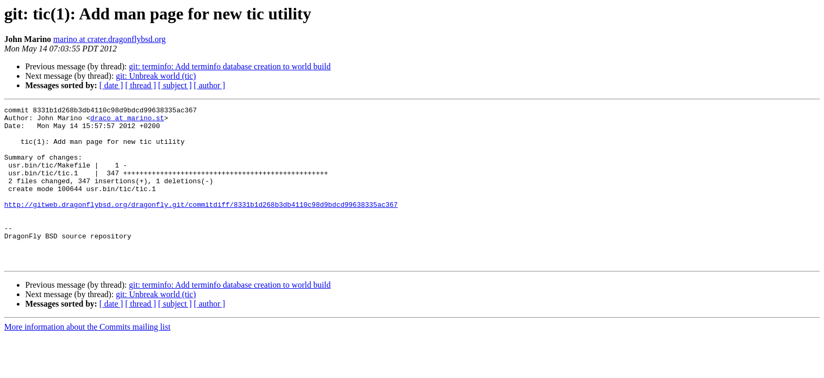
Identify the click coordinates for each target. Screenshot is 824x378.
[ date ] (111, 85)
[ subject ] (175, 85)
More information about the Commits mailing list (87, 358)
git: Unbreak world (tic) (155, 75)
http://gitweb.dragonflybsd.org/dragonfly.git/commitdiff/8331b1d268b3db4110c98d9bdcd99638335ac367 (201, 224)
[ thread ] (140, 85)
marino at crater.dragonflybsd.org (109, 39)
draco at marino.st (127, 120)
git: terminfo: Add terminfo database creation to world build (230, 66)
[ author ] (209, 85)
